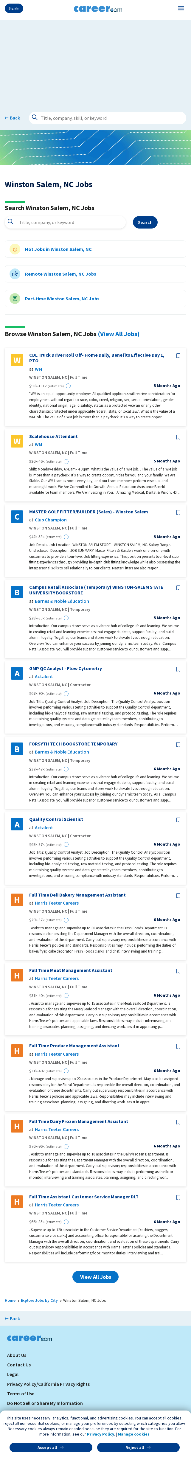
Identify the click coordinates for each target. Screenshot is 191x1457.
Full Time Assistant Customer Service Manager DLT (84, 1197)
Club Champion (51, 520)
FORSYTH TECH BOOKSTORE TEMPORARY (73, 744)
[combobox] (65, 222)
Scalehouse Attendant (53, 436)
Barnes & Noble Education (62, 601)
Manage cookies (134, 1434)
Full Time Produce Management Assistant (74, 1046)
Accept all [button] (47, 1447)
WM (38, 369)
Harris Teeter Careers (57, 903)
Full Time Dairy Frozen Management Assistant (78, 1121)
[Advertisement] (95, 61)
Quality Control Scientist (56, 819)
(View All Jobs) (118, 334)
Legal (12, 1374)
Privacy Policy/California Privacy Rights (48, 1384)
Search (145, 222)
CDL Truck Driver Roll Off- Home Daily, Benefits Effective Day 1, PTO (96, 358)
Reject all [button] (134, 1447)
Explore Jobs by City (39, 1300)
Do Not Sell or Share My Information (45, 1403)
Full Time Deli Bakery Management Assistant (77, 895)
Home (10, 1300)
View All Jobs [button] (95, 1276)
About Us (16, 1355)
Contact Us (19, 1365)
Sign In (14, 8)
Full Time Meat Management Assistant (70, 970)
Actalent (44, 676)
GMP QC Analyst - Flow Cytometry (65, 668)
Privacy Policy (100, 1434)
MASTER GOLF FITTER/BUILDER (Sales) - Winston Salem (88, 512)
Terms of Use (20, 1394)
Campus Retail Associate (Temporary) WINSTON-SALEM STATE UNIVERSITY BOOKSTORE (96, 590)
